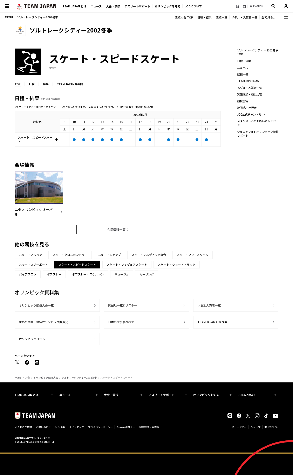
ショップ (255, 427)
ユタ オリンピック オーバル (34, 212)
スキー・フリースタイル (192, 255)
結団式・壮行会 (246, 108)
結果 (46, 84)
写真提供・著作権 (149, 427)
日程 (32, 84)
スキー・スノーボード (33, 264)
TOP (18, 84)
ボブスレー (54, 274)
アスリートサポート (137, 6)
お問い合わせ (43, 427)
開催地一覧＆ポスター (122, 305)
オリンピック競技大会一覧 (36, 305)
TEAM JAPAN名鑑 (248, 81)
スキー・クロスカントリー (70, 255)
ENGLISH (273, 427)
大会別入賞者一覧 (209, 305)
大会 (27, 377)
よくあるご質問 (23, 427)
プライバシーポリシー (100, 427)
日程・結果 (204, 17)
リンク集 (60, 427)
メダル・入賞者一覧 (244, 17)
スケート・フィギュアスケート (127, 264)
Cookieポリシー (126, 427)
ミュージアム (239, 427)
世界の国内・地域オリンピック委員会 (43, 322)
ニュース (96, 6)
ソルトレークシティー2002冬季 (79, 377)
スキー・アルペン (30, 255)
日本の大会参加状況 (121, 322)
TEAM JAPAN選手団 (70, 84)
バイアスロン (27, 274)
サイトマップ (76, 427)
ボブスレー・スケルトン (88, 274)
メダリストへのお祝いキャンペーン (257, 123)
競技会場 (242, 101)
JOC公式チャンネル (249, 114)
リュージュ (122, 274)
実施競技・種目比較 (249, 94)
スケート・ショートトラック (176, 264)
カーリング (146, 274)
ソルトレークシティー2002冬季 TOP (257, 52)
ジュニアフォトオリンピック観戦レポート (257, 134)
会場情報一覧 (116, 229)
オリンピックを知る (167, 6)
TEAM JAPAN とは (34, 395)
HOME (18, 377)
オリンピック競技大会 (45, 377)
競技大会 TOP (184, 17)
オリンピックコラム (32, 339)
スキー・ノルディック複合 (149, 255)
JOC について (257, 395)
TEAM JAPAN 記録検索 (212, 322)
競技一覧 (221, 17)
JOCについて (193, 6)
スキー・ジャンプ (109, 255)
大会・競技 (123, 395)
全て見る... (268, 17)
